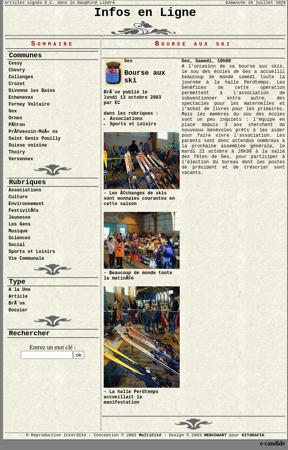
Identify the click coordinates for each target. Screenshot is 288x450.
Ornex (15, 118)
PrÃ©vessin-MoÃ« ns (33, 131)
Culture (18, 197)
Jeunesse (20, 217)
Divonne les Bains (32, 90)
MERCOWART (215, 435)
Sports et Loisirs (32, 251)
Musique (18, 231)
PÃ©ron (17, 125)
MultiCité (150, 435)
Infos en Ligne (145, 13)
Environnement (26, 204)
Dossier (18, 310)
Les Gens (20, 224)
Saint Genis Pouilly (35, 138)
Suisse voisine (28, 145)
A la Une (20, 289)
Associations (25, 190)
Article (18, 296)
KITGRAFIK (253, 435)
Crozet (17, 84)
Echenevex (21, 97)
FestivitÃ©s (24, 210)
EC (117, 103)
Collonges (21, 77)
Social (17, 245)
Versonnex (21, 159)
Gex (13, 111)
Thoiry (17, 152)
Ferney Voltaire (29, 104)
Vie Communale (26, 258)
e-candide (272, 443)
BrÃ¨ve (17, 303)
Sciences (20, 238)
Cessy (15, 63)
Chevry (17, 70)
